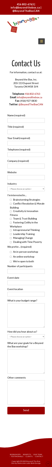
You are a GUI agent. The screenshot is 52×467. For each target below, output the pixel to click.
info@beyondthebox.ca (25, 7)
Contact (39, 456)
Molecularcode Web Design (29, 463)
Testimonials (17, 456)
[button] (41, 41)
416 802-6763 (25, 4)
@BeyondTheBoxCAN (26, 10)
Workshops (15, 454)
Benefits (27, 454)
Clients (29, 456)
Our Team (37, 454)
